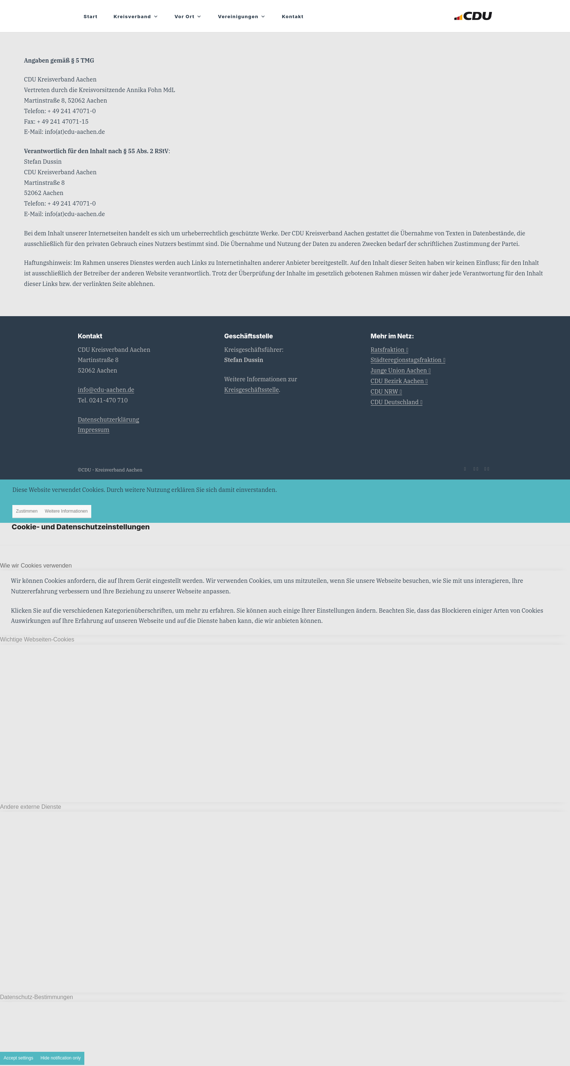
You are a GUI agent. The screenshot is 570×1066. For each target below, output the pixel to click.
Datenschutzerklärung (108, 419)
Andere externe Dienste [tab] (30, 807)
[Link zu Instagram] (486, 469)
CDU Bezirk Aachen (399, 381)
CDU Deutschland (397, 402)
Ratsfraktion (390, 349)
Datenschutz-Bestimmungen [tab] (36, 997)
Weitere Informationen (66, 511)
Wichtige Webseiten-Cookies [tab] (37, 639)
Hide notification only (60, 1058)
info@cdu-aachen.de (106, 389)
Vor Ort (188, 16)
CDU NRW (386, 391)
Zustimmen (26, 511)
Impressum (93, 429)
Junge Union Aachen (401, 370)
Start (90, 16)
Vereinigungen (242, 16)
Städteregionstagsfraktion (408, 359)
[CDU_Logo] (473, 16)
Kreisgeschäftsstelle (251, 389)
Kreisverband (135, 16)
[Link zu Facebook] (475, 469)
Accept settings (18, 1058)
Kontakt (293, 16)
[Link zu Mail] (464, 469)
